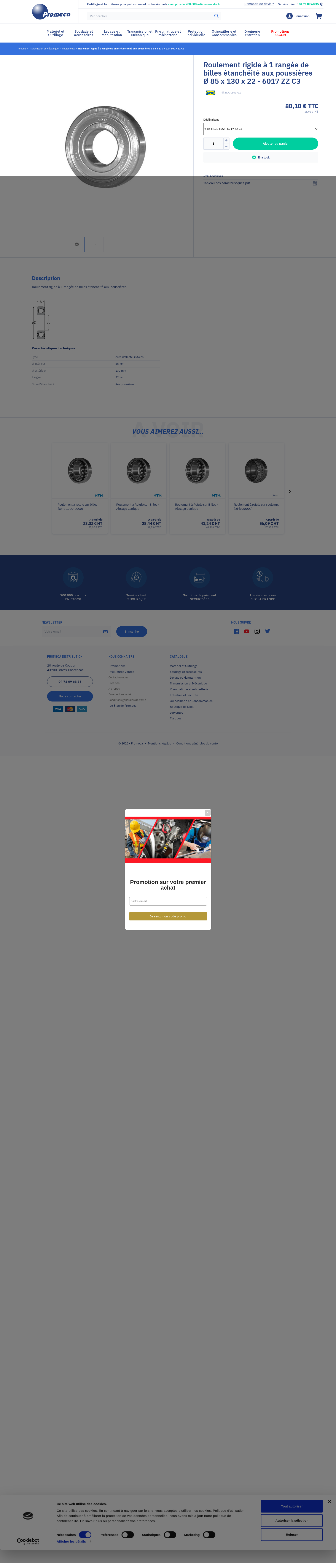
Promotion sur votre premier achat (168, 796)
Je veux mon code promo (168, 828)
